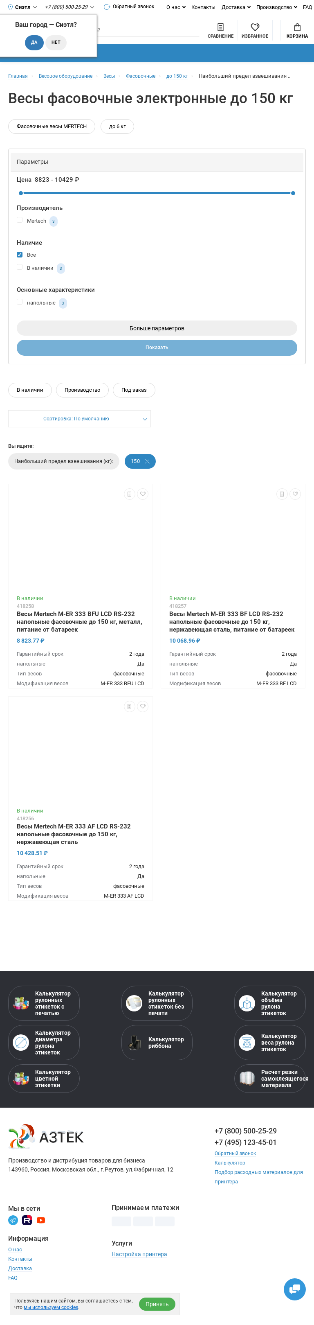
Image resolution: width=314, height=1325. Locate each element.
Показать (157, 371)
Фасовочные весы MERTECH (52, 149)
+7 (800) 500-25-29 (246, 1155)
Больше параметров (157, 351)
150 (140, 485)
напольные (42, 326)
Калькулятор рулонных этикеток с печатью (42, 1027)
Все (26, 276)
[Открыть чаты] (291, 1286)
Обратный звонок (132, 7)
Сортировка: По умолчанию (76, 443)
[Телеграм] (13, 1244)
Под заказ (134, 414)
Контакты (208, 7)
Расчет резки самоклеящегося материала (270, 1103)
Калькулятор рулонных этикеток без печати (155, 1027)
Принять (157, 1304)
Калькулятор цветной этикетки (42, 1103)
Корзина (297, 37)
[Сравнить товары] (176, 36)
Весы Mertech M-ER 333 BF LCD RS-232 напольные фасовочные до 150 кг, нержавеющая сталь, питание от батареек (231, 645)
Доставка (238, 7)
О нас (178, 7)
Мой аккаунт (254, 30)
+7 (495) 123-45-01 (246, 1166)
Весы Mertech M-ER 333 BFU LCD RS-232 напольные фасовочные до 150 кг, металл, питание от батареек (79, 645)
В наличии (41, 291)
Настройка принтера (139, 1278)
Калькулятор (231, 1187)
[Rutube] (27, 1244)
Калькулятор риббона (155, 1067)
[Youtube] (41, 1244)
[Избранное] (210, 36)
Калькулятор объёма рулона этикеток (268, 1027)
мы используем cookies (51, 1307)
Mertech (37, 244)
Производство (279, 7)
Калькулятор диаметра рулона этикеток (42, 1067)
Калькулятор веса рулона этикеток (268, 1067)
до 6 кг (117, 149)
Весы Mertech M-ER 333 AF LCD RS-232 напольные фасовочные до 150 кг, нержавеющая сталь (74, 858)
